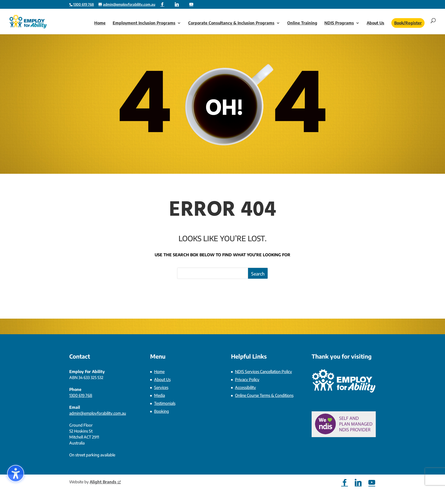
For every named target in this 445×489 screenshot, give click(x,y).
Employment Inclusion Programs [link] (144, 23)
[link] (83, 4)
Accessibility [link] (245, 387)
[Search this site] (222, 273)
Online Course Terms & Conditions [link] (264, 395)
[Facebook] (162, 4)
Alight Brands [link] (105, 481)
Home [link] (100, 23)
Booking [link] (161, 411)
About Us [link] (375, 23)
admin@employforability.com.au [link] (97, 413)
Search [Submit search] (258, 274)
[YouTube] (191, 4)
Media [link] (159, 395)
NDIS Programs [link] (339, 23)
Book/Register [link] (408, 22)
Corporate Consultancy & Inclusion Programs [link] (231, 23)
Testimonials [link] (164, 403)
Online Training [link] (302, 23)
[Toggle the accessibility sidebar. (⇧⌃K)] (15, 473)
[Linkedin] (177, 4)
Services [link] (161, 387)
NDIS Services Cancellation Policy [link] (263, 371)
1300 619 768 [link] (80, 395)
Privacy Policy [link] (247, 379)
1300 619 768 (83, 4)
